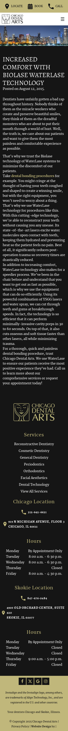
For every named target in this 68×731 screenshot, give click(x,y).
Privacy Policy (20, 726)
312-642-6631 (34, 512)
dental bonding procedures (32, 176)
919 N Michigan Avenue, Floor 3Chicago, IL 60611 (34, 524)
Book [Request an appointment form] (35, 6)
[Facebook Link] (22, 681)
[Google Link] (38, 681)
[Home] (12, 19)
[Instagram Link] (45, 681)
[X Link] (30, 681)
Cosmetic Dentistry (34, 451)
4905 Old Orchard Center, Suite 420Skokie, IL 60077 (33, 612)
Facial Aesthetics (34, 478)
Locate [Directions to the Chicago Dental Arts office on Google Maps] (14, 6)
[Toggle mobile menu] (62, 19)
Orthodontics (34, 471)
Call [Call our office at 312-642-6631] (55, 6)
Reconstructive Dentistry (34, 444)
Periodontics (34, 464)
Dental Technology (34, 484)
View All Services (34, 491)
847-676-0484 (34, 598)
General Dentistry (34, 457)
